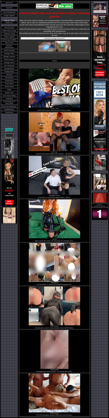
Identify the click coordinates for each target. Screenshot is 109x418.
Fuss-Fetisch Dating (9, 96)
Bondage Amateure (9, 56)
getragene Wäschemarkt (9, 46)
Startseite (9, 8)
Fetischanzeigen (9, 28)
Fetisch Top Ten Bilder (9, 40)
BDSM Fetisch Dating (9, 31)
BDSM (9, 89)
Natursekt (9, 74)
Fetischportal (9, 80)
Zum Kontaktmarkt (9, 12)
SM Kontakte (9, 77)
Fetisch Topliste (9, 37)
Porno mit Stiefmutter (9, 106)
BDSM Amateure (9, 59)
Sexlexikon (9, 99)
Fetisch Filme (9, 83)
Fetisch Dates (9, 43)
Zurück (54, 61)
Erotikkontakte (9, 71)
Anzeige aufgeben (9, 15)
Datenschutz (9, 112)
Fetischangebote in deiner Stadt (9, 102)
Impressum (9, 2)
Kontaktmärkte (9, 68)
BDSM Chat (9, 22)
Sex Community (9, 65)
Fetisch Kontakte (9, 50)
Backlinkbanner (9, 109)
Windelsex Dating (9, 34)
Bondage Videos (9, 53)
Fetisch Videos (9, 86)
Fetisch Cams (9, 92)
